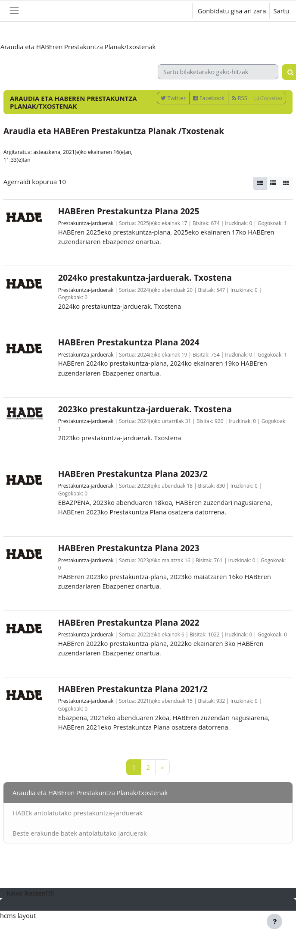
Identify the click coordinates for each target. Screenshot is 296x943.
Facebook (208, 98)
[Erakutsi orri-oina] (274, 921)
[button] (177, 10)
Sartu (281, 10)
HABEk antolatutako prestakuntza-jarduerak (77, 812)
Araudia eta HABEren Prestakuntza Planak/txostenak (90, 792)
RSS (239, 98)
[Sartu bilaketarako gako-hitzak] (218, 71)
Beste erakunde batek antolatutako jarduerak (79, 833)
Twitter (173, 98)
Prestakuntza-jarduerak (86, 222)
